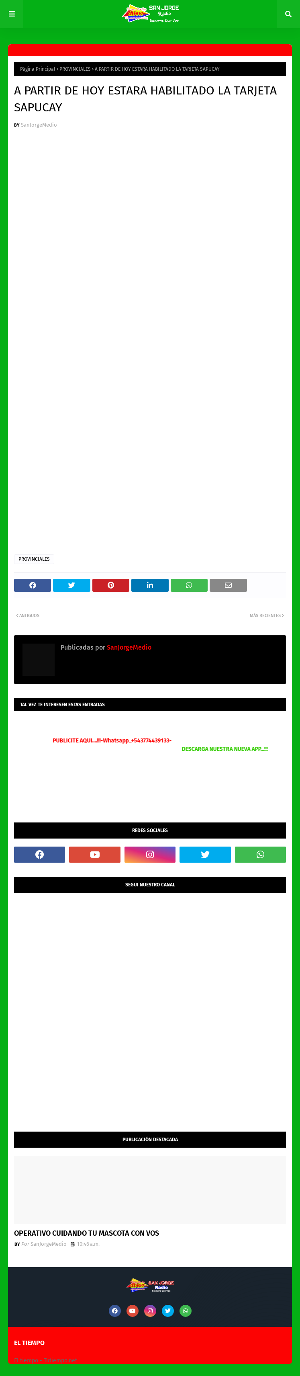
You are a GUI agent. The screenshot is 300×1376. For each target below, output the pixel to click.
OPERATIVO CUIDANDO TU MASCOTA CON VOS (86, 1233)
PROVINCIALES (75, 69)
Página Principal (37, 69)
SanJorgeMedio (39, 125)
